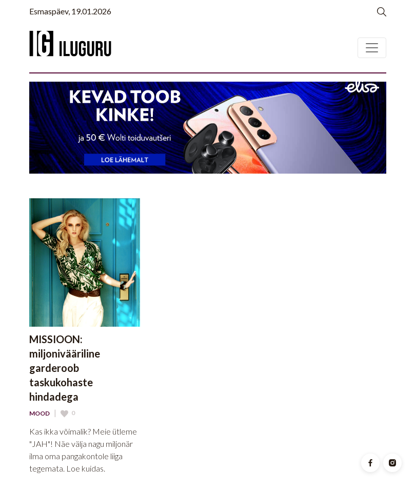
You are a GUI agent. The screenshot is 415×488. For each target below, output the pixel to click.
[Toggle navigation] (372, 47)
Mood (39, 413)
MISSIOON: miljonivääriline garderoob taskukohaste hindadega (64, 368)
